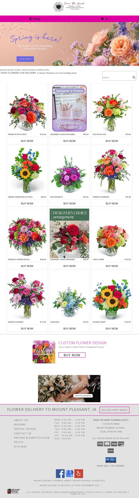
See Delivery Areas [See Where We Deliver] (115, 409)
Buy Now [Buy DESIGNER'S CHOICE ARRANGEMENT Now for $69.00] (69, 266)
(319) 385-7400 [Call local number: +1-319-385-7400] (114, 431)
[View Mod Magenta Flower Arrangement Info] (69, 171)
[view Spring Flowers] (69, 65)
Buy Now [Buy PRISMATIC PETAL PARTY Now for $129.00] (27, 141)
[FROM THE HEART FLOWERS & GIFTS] (69, 11)
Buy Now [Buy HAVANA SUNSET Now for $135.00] (112, 328)
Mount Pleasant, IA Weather (55, 485)
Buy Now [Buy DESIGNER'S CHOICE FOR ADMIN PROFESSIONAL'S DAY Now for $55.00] (69, 141)
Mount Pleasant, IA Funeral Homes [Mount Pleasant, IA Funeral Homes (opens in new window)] (52, 480)
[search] (134, 77)
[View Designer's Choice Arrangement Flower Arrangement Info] (69, 233)
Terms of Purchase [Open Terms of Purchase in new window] (116, 492)
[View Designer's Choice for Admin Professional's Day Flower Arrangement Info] (69, 108)
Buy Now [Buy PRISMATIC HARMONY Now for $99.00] (112, 203)
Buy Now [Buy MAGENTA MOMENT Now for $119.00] (27, 328)
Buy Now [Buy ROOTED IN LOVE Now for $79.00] (112, 141)
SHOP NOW (25, 59)
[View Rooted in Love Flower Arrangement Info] (111, 108)
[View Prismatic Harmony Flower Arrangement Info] (111, 171)
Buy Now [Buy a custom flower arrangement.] (72, 355)
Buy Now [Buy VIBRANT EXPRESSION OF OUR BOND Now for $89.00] (27, 203)
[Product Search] (116, 78)
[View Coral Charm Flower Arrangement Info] (111, 233)
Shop (34, 18)
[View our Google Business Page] (69, 477)
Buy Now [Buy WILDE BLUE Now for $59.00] (69, 328)
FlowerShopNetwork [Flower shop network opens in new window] (71, 492)
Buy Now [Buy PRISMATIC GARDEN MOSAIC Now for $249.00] (27, 266)
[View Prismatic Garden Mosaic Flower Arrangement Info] (27, 233)
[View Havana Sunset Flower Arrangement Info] (111, 296)
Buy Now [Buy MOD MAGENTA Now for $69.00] (69, 203)
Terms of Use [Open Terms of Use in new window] (78, 494)
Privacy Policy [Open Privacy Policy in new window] (94, 492)
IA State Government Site (85, 485)
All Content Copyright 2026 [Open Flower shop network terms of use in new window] (43, 492)
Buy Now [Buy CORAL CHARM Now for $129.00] (112, 266)
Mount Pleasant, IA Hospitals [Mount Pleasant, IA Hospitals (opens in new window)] (89, 480)
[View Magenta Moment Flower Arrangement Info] (27, 296)
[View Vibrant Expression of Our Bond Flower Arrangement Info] (27, 171)
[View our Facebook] (60, 477)
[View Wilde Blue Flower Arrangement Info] (69, 296)
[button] (111, 460)
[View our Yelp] (78, 477)
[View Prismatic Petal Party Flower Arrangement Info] (27, 108)
